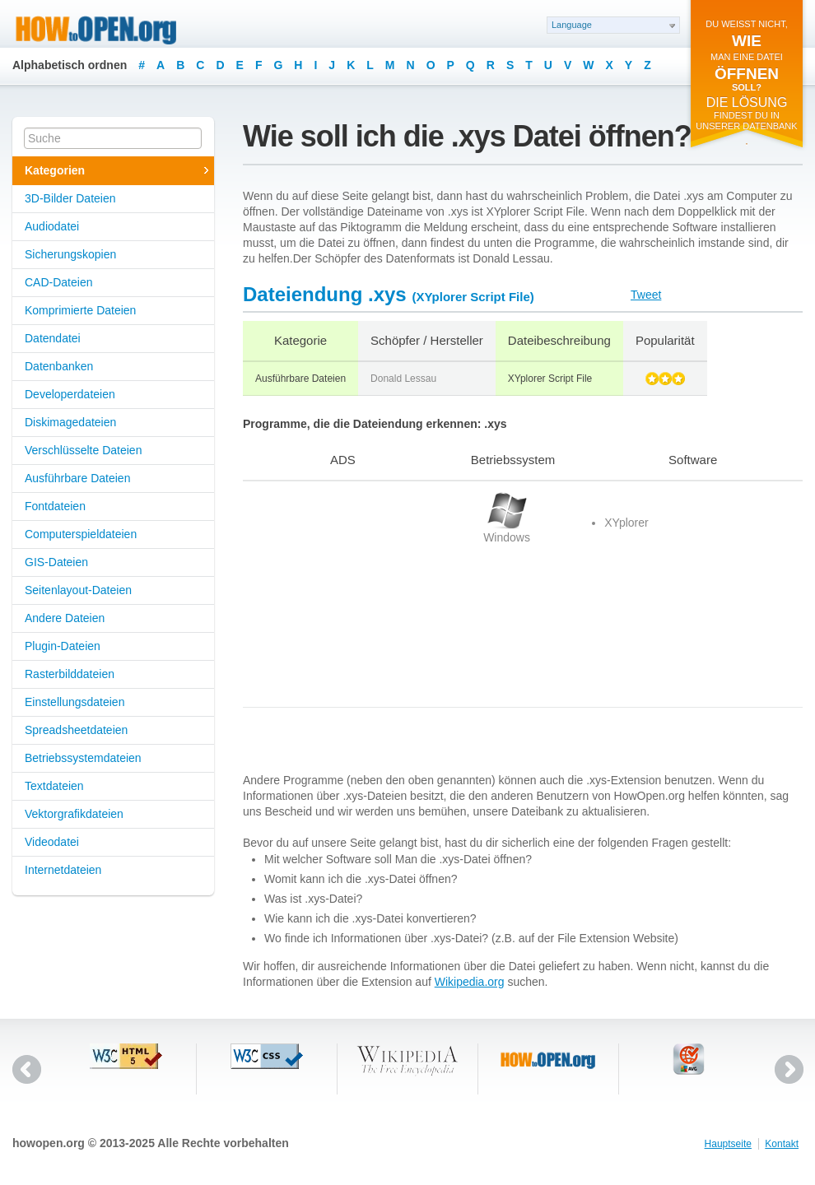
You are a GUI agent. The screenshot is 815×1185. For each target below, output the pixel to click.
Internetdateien (63, 869)
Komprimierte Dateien (80, 310)
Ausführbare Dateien (77, 478)
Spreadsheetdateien (76, 730)
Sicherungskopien (70, 254)
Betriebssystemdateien (83, 757)
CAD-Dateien (58, 282)
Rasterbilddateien (69, 674)
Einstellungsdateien (74, 702)
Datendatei (53, 338)
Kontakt (782, 1144)
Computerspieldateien (81, 534)
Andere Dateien (65, 618)
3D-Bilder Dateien (70, 198)
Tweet (646, 294)
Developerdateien (70, 394)
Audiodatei (52, 226)
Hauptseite (728, 1144)
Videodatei (52, 841)
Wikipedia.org (470, 981)
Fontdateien (55, 506)
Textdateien (54, 785)
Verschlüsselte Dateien (83, 450)
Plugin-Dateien (62, 646)
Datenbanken (59, 366)
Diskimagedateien (70, 422)
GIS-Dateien (56, 562)
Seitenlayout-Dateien (78, 590)
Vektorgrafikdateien (74, 813)
